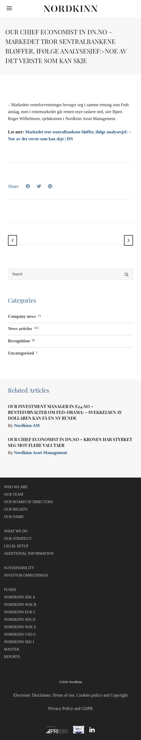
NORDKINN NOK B (20, 605)
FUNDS (10, 590)
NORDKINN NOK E (20, 627)
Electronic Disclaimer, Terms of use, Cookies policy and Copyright (70, 695)
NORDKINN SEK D (19, 620)
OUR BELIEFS (15, 509)
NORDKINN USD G (20, 634)
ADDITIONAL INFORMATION (29, 554)
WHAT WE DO (16, 531)
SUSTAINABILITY (19, 568)
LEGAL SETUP (16, 546)
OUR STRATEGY (18, 539)
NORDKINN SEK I (19, 642)
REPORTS (12, 657)
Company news (24, 315)
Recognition (21, 340)
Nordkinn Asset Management (40, 452)
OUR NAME (14, 517)
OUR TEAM (13, 494)
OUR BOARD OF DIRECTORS (28, 502)
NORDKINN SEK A (19, 597)
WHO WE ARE (16, 487)
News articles (23, 327)
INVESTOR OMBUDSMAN (26, 575)
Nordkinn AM (27, 425)
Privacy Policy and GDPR (70, 708)
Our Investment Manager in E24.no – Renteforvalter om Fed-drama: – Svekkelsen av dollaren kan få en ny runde (65, 412)
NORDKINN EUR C (20, 612)
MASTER (11, 649)
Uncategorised (23, 352)
